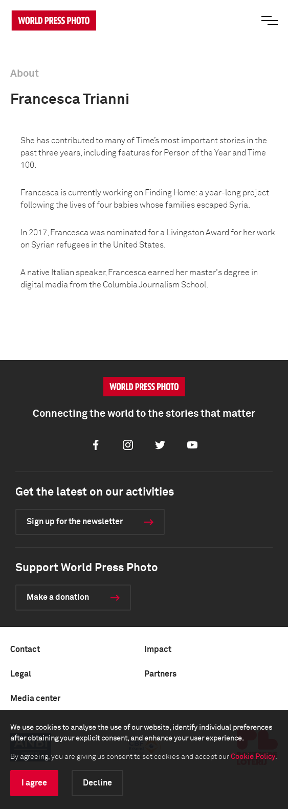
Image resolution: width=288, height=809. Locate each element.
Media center (35, 698)
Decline (97, 783)
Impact (157, 649)
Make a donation (58, 597)
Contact (25, 649)
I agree (34, 783)
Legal (20, 674)
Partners (160, 674)
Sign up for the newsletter (75, 522)
